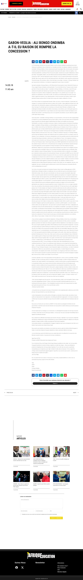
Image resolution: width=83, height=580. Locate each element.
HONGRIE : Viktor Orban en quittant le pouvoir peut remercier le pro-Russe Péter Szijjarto (21, 485)
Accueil (9, 17)
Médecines (46, 9)
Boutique (63, 9)
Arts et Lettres (13, 9)
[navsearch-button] (81, 9)
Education (24, 9)
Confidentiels (30, 9)
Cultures (19, 9)
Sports (58, 9)
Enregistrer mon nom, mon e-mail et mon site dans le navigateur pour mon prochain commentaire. (39, 514)
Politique (2, 9)
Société (54, 9)
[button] (16, 3)
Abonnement (68, 9)
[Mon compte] (77, 3)
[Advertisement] (41, 29)
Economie (7, 9)
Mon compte (78, 4)
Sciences (51, 9)
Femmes (35, 9)
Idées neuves (40, 9)
